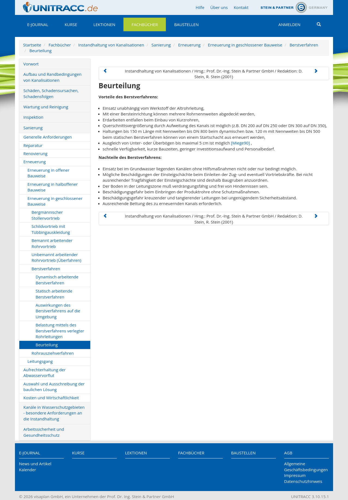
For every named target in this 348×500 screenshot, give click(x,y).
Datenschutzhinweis (303, 481)
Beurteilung (40, 50)
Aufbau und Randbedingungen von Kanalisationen (52, 77)
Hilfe (199, 7)
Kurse (71, 24)
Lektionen (104, 24)
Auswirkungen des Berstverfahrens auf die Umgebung (58, 310)
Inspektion (33, 117)
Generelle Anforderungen (47, 137)
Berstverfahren (304, 45)
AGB (288, 452)
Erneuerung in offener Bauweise (48, 172)
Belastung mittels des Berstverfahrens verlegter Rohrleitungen (60, 330)
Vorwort (31, 64)
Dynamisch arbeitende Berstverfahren (57, 279)
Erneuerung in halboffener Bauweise (52, 187)
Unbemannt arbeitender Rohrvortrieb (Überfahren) (56, 257)
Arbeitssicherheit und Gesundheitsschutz (43, 432)
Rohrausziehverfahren (53, 353)
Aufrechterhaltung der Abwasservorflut (44, 372)
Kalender (27, 469)
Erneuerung (189, 45)
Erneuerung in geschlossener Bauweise (245, 45)
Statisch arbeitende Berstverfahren (54, 293)
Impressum (295, 475)
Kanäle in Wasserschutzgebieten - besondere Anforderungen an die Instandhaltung (54, 413)
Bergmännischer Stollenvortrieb (47, 215)
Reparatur (32, 145)
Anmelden (289, 24)
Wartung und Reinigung (45, 106)
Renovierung (35, 153)
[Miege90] (240, 143)
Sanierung (161, 45)
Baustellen (186, 24)
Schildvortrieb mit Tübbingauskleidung (51, 229)
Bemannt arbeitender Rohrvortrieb (52, 243)
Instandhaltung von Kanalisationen (111, 45)
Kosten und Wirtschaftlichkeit (51, 397)
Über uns (219, 7)
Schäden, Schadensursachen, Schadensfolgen (51, 93)
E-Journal (37, 24)
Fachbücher (145, 24)
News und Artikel (35, 463)
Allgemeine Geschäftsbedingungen (306, 466)
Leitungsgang (40, 361)
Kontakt (241, 7)
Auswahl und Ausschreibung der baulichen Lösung (54, 386)
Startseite (32, 45)
